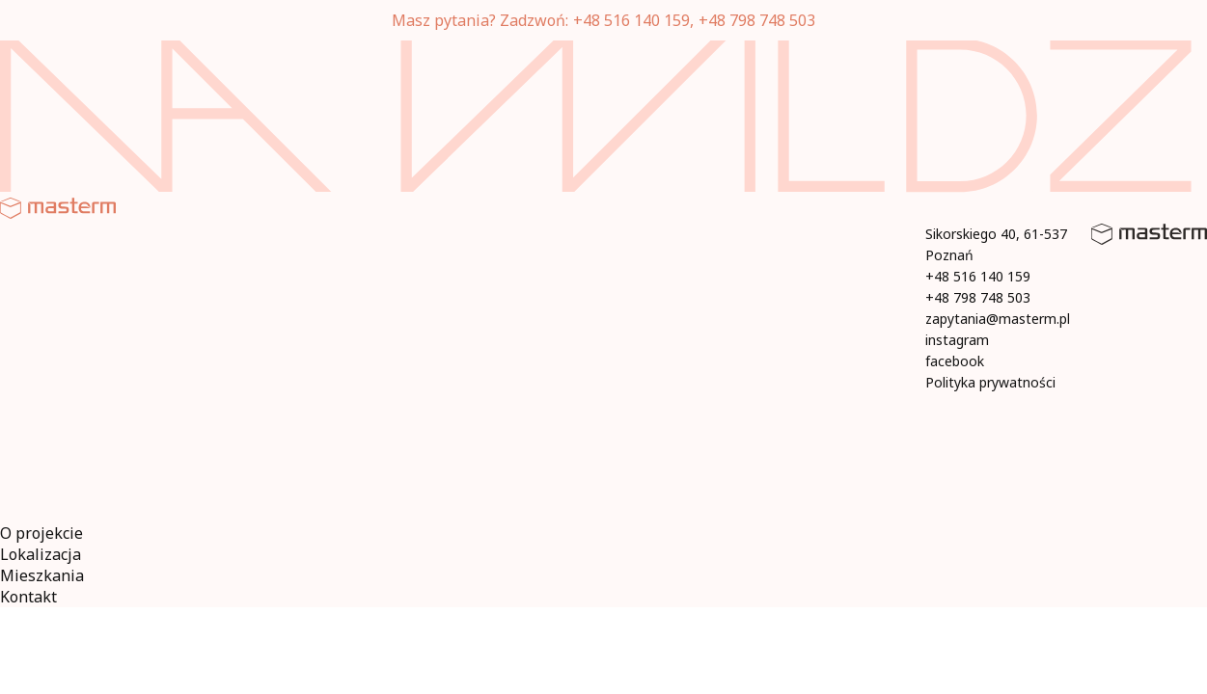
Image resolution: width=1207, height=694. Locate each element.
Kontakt (28, 596)
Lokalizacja (40, 554)
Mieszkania (42, 575)
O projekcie (41, 533)
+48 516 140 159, (633, 20)
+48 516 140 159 (977, 276)
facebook (954, 361)
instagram (957, 340)
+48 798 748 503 (757, 20)
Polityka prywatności (990, 382)
